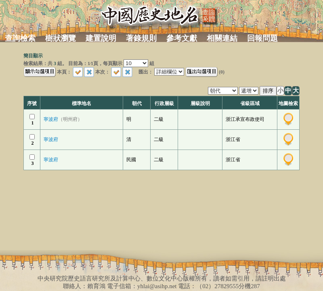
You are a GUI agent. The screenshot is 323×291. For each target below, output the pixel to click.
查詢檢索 (20, 38)
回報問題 (262, 38)
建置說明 (101, 38)
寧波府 (63, 119)
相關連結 (222, 38)
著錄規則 (141, 38)
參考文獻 (181, 38)
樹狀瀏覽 (60, 38)
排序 (268, 91)
